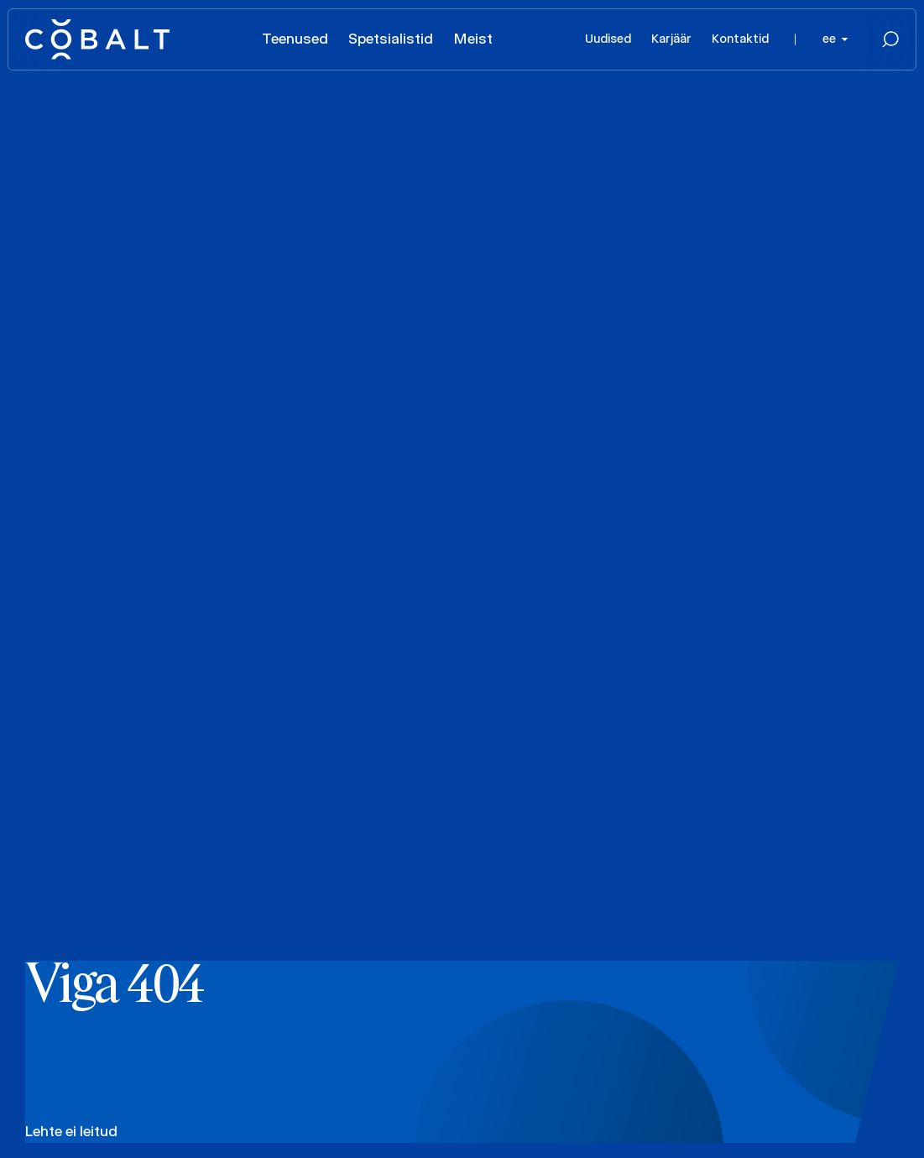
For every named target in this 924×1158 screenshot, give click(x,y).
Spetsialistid (390, 38)
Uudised (608, 38)
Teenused (295, 38)
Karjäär (671, 38)
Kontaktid (740, 38)
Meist (473, 38)
